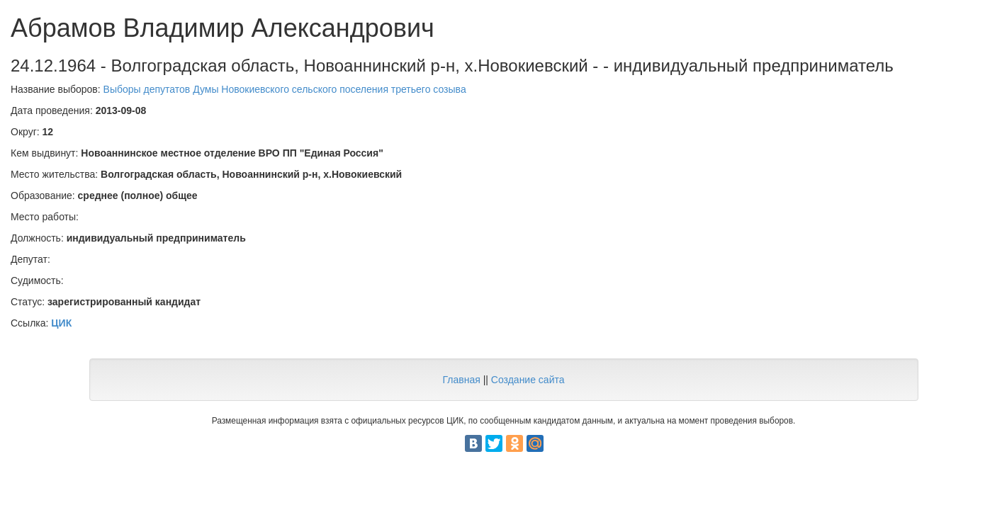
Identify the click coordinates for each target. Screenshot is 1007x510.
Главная (461, 379)
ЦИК (61, 323)
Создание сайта (528, 379)
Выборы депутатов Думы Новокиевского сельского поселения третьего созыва (284, 89)
